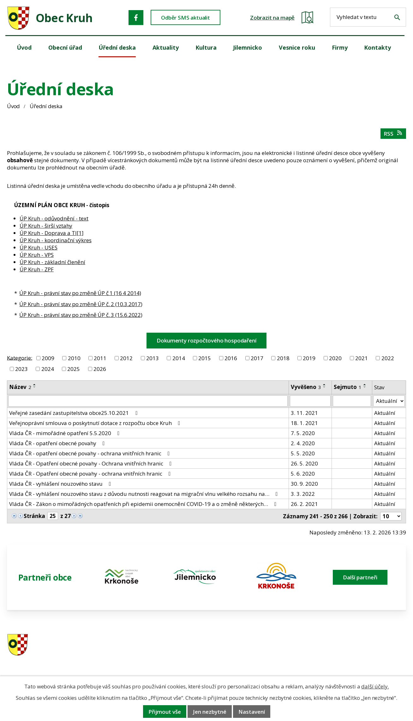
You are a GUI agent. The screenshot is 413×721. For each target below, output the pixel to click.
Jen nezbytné (209, 711)
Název (20, 387)
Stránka (34, 516)
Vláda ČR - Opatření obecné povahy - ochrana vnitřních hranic (91, 473)
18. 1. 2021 (304, 423)
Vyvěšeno (306, 387)
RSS (393, 133)
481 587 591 (251, 645)
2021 (361, 358)
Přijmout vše (164, 711)
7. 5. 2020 (303, 433)
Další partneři (360, 577)
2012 (126, 358)
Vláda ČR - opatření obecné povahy (58, 443)
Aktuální (384, 412)
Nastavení (251, 711)
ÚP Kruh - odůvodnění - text (54, 218)
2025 (73, 369)
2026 (99, 369)
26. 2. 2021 (304, 504)
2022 (387, 358)
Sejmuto (348, 387)
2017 (257, 358)
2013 (152, 358)
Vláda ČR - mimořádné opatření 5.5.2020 (65, 433)
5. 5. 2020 (303, 453)
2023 (21, 369)
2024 (47, 369)
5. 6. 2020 (303, 473)
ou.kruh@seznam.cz (362, 645)
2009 (48, 358)
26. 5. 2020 (304, 463)
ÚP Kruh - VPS (37, 254)
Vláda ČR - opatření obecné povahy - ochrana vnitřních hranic (90, 453)
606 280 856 (251, 653)
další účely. (375, 686)
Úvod (13, 106)
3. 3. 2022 (303, 493)
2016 (230, 358)
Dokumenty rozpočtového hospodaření (206, 340)
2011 (100, 358)
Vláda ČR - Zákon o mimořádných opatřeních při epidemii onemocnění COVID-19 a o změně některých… (144, 504)
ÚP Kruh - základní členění (52, 262)
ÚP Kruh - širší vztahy (46, 225)
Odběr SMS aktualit (185, 17)
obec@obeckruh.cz (361, 653)
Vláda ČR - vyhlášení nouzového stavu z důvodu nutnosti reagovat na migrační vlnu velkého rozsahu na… (144, 493)
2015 (204, 358)
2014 (178, 358)
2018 (283, 358)
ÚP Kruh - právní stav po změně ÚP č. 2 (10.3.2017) (80, 304)
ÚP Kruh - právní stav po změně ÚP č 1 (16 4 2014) (80, 293)
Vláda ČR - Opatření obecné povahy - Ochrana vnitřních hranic (91, 463)
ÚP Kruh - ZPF (37, 269)
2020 (335, 358)
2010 (74, 358)
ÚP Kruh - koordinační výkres (56, 240)
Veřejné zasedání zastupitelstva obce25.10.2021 (74, 412)
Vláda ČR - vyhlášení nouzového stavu (61, 483)
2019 (309, 358)
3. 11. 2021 (304, 412)
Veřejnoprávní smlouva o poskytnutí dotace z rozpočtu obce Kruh (96, 423)
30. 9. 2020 (304, 483)
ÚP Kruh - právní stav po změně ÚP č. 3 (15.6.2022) (80, 314)
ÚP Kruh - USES (38, 247)
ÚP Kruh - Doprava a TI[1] (52, 233)
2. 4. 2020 (303, 443)
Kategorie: (19, 357)
